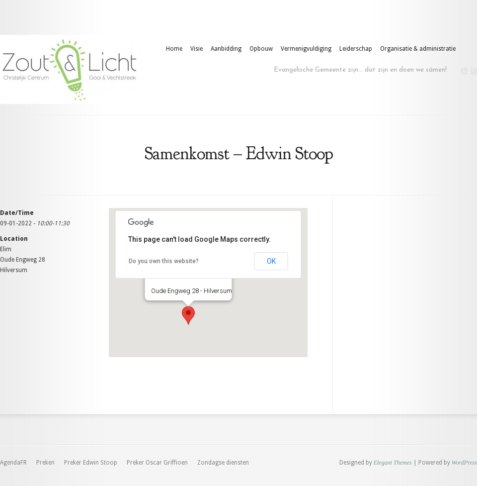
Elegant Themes (393, 462)
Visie (196, 48)
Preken (45, 462)
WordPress (464, 462)
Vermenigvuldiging (306, 48)
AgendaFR (13, 462)
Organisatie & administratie (418, 48)
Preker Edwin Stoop (90, 462)
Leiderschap (355, 48)
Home (174, 48)
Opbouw (261, 48)
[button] (188, 315)
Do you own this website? (164, 261)
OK (271, 261)
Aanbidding (226, 48)
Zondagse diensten (223, 462)
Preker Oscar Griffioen (157, 462)
